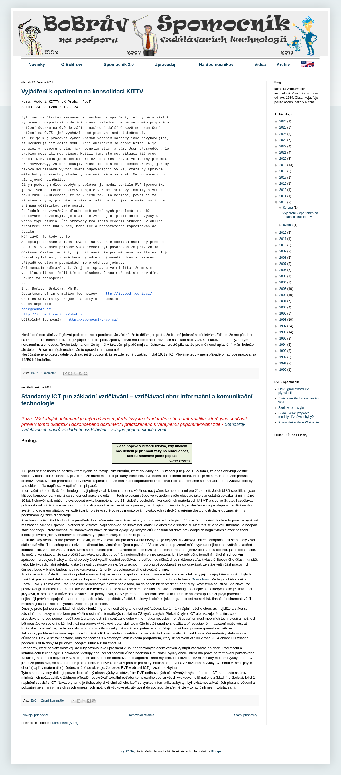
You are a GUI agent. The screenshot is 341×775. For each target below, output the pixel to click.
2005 (283, 276)
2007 (283, 264)
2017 (283, 177)
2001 (283, 301)
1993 (283, 351)
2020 (283, 158)
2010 (283, 245)
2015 (283, 190)
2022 (283, 146)
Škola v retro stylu (291, 408)
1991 (283, 363)
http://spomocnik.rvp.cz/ (93, 320)
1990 (283, 370)
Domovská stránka (141, 715)
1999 (283, 313)
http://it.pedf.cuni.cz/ (128, 294)
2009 (283, 251)
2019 (283, 165)
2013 (283, 202)
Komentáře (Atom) (65, 723)
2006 (283, 270)
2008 (283, 257)
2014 (283, 196)
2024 (283, 134)
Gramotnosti (200, 579)
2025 (283, 127)
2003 (283, 289)
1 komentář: (49, 372)
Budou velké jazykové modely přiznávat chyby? (296, 415)
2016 (283, 183)
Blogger (216, 751)
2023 (283, 140)
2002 (283, 295)
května (288, 225)
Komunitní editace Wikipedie (298, 422)
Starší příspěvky (245, 715)
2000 (283, 307)
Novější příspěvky (35, 715)
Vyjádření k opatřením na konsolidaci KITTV (82, 91)
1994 (283, 345)
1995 (283, 338)
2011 (283, 239)
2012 (283, 232)
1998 (283, 319)
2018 (283, 171)
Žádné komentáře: (53, 700)
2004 (283, 282)
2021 (283, 152)
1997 (283, 326)
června (288, 207)
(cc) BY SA (126, 751)
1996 (283, 332)
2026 (283, 121)
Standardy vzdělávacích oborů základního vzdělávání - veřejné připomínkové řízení (133, 427)
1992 (283, 357)
